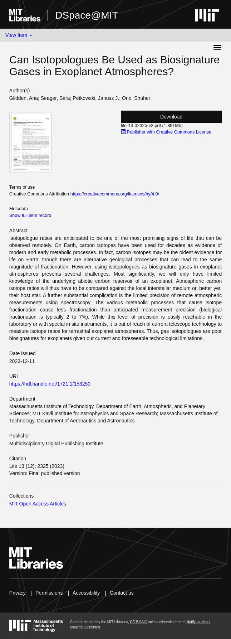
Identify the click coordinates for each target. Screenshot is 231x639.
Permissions (49, 593)
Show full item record (30, 215)
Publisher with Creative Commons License (166, 132)
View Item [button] (18, 35)
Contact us (122, 593)
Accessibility (86, 593)
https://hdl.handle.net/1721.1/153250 (49, 384)
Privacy (17, 593)
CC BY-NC (138, 622)
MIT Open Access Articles (37, 504)
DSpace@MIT (86, 15)
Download (171, 117)
